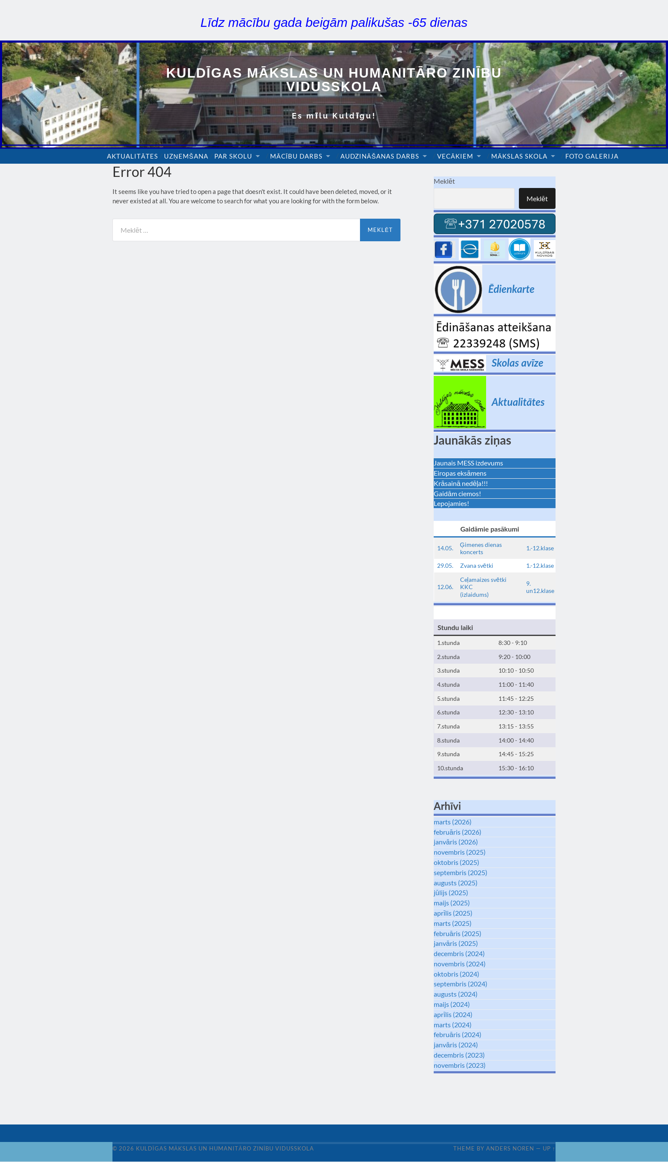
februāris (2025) (457, 933)
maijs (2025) (452, 903)
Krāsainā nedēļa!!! (461, 483)
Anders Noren (510, 1148)
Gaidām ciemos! (457, 493)
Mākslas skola (519, 156)
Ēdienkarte (511, 289)
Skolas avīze (517, 363)
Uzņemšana (186, 156)
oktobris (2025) (456, 862)
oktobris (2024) (456, 974)
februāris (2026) (457, 832)
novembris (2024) (460, 964)
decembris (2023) (459, 1055)
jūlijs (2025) (451, 893)
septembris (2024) (460, 984)
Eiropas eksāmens (460, 473)
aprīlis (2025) (453, 913)
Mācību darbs (296, 156)
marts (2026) (453, 822)
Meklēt (444, 181)
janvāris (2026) (456, 842)
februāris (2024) (457, 1035)
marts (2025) (453, 923)
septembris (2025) (460, 872)
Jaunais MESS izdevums (468, 463)
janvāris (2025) (456, 943)
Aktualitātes (132, 156)
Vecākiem (455, 156)
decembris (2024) (459, 954)
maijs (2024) (452, 1004)
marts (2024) (453, 1024)
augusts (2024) (456, 994)
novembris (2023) (460, 1065)
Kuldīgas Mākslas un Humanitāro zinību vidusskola (334, 80)
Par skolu (233, 156)
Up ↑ (549, 1148)
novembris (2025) (460, 852)
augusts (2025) (456, 883)
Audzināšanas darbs (379, 156)
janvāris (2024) (456, 1045)
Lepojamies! (451, 504)
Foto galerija (592, 156)
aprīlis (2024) (453, 1014)
